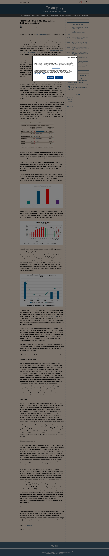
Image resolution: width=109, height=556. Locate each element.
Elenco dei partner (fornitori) (39, 73)
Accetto (58, 77)
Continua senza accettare (71, 57)
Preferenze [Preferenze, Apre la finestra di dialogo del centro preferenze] (50, 77)
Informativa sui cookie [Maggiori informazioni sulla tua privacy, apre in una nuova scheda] (56, 68)
